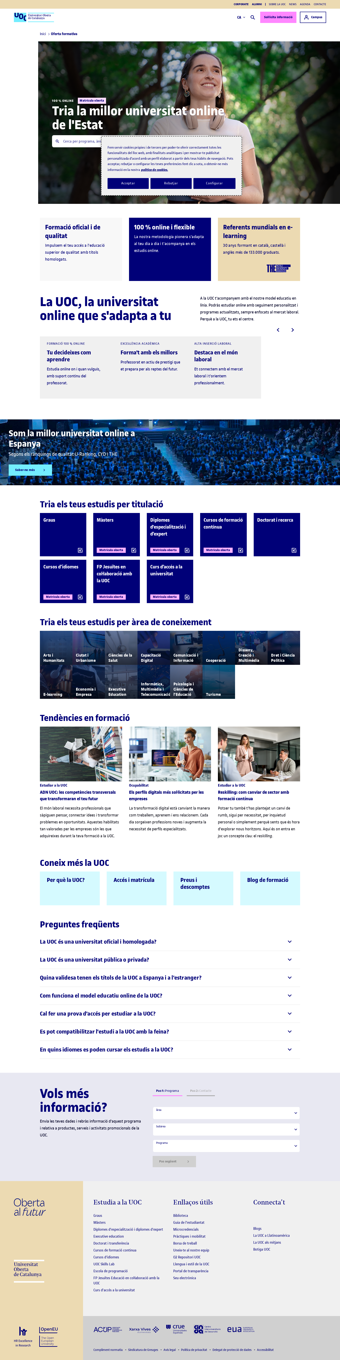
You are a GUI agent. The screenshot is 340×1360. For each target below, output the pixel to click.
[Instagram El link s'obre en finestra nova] (256, 1216)
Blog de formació (267, 880)
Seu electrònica (184, 1278)
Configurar (214, 183)
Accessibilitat (265, 1350)
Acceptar (128, 183)
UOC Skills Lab (103, 1264)
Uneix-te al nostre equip (191, 1250)
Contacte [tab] (200, 1091)
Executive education (108, 1236)
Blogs (257, 1228)
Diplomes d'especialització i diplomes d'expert (128, 1229)
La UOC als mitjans (267, 1242)
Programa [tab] (167, 1091)
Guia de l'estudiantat (188, 1222)
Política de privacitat (194, 1350)
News (292, 4)
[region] (171, 166)
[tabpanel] (226, 1137)
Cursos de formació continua (114, 1250)
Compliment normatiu (108, 1350)
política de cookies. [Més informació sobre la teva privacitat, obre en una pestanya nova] (154, 169)
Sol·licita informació (278, 17)
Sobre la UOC (277, 4)
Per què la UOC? (66, 880)
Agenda (305, 4)
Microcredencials (186, 1229)
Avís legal (169, 1350)
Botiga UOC (261, 1249)
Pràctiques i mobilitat (189, 1236)
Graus (97, 1215)
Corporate (241, 4)
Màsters (99, 1222)
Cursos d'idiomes (106, 1257)
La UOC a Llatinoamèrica (271, 1235)
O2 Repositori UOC (187, 1257)
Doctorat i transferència (111, 1243)
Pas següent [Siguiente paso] (174, 1161)
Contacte (320, 4)
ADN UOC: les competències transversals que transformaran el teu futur (78, 795)
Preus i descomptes (195, 883)
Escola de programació (110, 1271)
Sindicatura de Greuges (143, 1350)
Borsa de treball (185, 1243)
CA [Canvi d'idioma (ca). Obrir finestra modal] (241, 17)
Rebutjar (171, 183)
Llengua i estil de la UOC (191, 1264)
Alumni (257, 4)
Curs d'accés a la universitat (114, 1290)
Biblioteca (180, 1215)
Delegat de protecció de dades (232, 1350)
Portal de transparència (190, 1271)
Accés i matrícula (134, 880)
